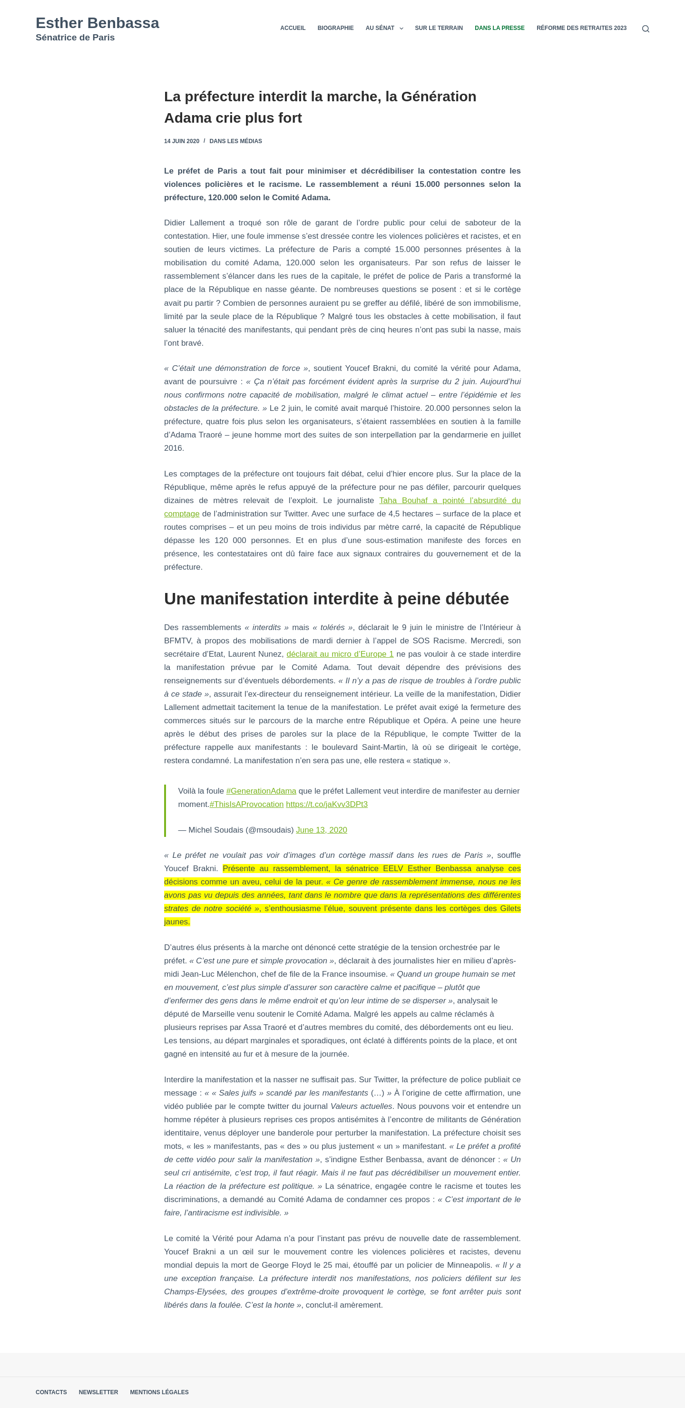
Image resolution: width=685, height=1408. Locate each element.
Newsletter (98, 1392)
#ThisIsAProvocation (247, 804)
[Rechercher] (645, 28)
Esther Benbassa (97, 22)
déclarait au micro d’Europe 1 (339, 654)
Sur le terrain (439, 28)
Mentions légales (159, 1392)
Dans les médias (235, 141)
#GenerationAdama (261, 791)
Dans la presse (500, 28)
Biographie (336, 28)
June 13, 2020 (321, 830)
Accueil (292, 28)
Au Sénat (386, 28)
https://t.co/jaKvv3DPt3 (327, 804)
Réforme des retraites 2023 (581, 28)
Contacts (51, 1392)
